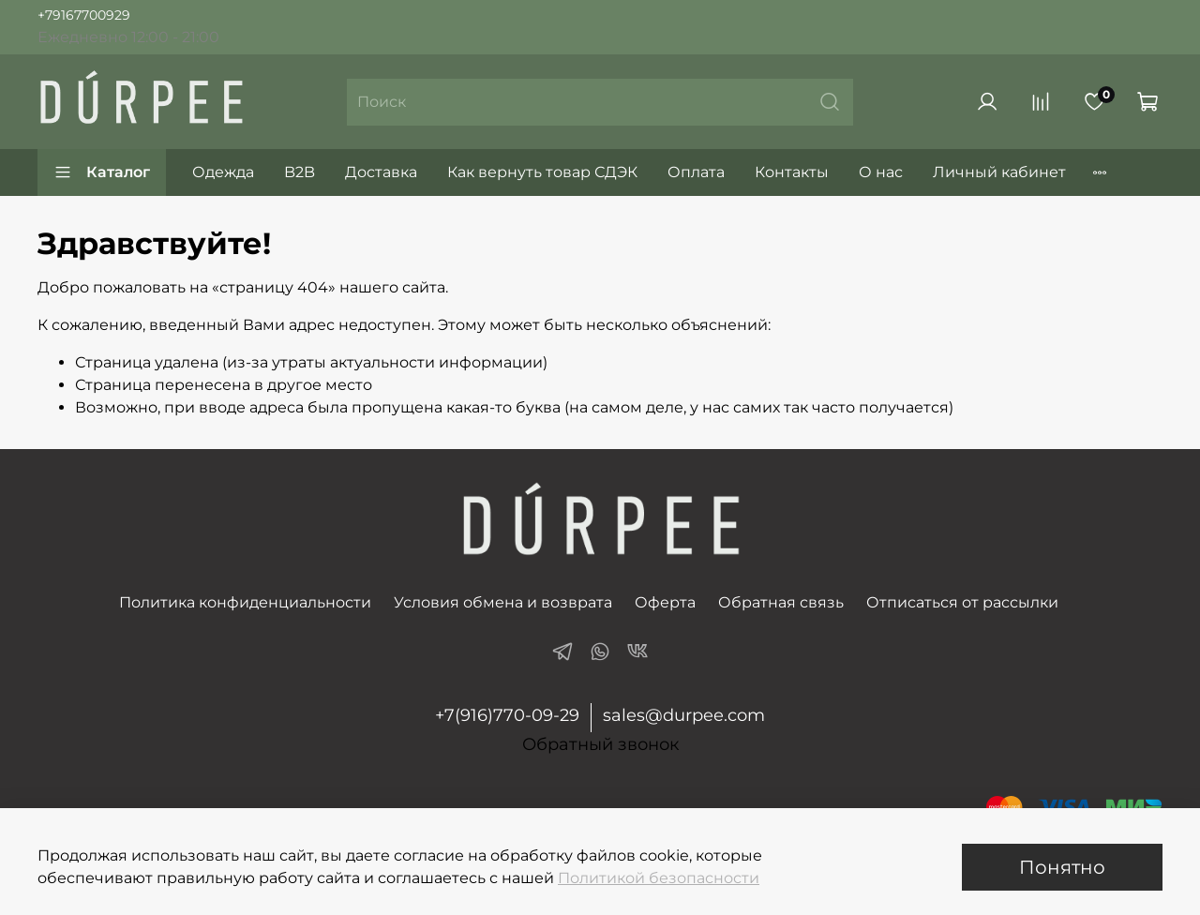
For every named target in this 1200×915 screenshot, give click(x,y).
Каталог (101, 172)
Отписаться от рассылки (962, 602)
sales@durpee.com (684, 715)
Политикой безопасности (658, 878)
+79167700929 (84, 15)
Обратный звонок (600, 745)
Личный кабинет (999, 172)
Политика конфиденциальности (245, 602)
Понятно (1062, 867)
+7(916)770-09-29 (507, 715)
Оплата (696, 172)
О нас (881, 172)
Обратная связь (781, 602)
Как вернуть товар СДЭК (542, 172)
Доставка (381, 172)
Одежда (223, 172)
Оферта (665, 602)
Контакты (792, 172)
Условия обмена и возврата (503, 602)
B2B (299, 172)
